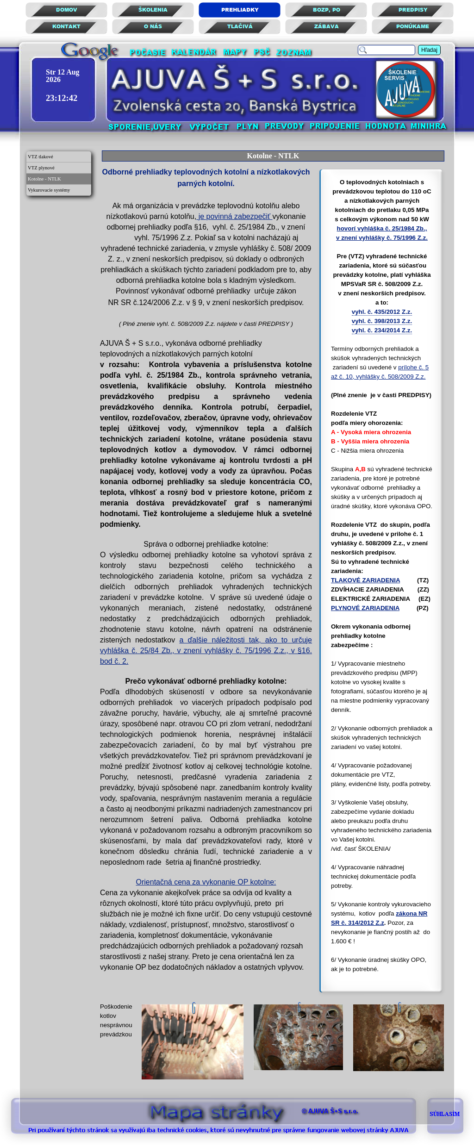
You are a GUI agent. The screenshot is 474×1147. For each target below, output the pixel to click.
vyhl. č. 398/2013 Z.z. (382, 321)
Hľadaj (429, 50)
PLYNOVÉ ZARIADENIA (365, 608)
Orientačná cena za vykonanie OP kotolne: (206, 882)
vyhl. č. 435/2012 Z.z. (382, 311)
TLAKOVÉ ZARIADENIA (365, 580)
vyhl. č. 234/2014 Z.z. (382, 330)
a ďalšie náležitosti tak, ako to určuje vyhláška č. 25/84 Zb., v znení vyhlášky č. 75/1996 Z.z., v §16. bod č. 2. (206, 650)
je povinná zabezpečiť (234, 216)
